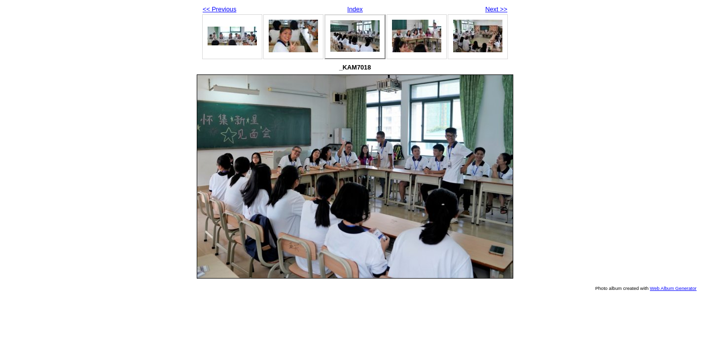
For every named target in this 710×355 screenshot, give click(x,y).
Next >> (496, 9)
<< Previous (219, 9)
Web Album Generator (673, 288)
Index (354, 9)
